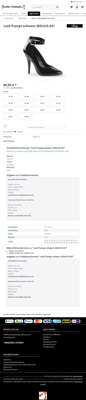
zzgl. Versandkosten (16, 88)
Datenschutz (7, 367)
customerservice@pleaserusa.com (20, 195)
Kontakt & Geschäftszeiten (52, 335)
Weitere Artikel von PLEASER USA (20, 253)
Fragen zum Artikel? (15, 251)
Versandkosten (78, 376)
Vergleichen (9, 132)
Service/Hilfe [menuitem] (77, 2)
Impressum (7, 360)
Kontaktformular (48, 347)
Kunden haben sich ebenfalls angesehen (35, 314)
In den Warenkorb (46, 126)
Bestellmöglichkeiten (50, 342)
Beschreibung (8, 141)
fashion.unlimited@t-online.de (19, 216)
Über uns (46, 339)
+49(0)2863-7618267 (13, 342)
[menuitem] (46, 7)
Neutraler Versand (49, 344)
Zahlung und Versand (10, 370)
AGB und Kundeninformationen (13, 362)
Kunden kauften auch (11, 314)
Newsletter (46, 337)
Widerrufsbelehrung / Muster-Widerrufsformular (19, 365)
